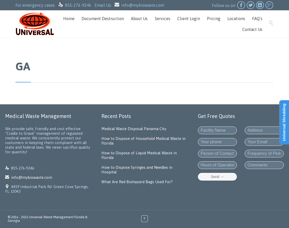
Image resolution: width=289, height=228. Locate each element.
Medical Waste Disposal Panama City (133, 128)
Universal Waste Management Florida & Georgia (47, 219)
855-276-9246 (78, 5)
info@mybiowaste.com (142, 5)
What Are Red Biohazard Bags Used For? (137, 182)
